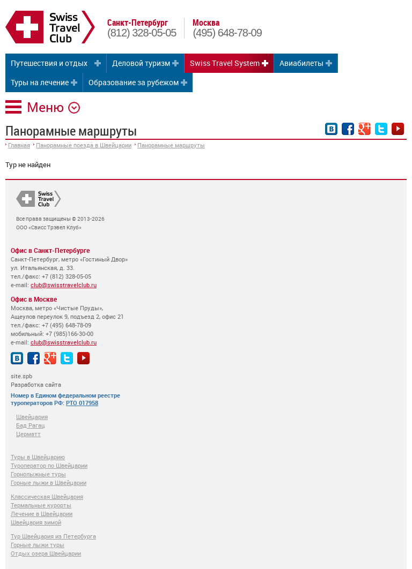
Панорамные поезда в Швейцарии (83, 145)
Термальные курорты (41, 505)
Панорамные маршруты (171, 145)
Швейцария (32, 417)
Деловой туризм (141, 63)
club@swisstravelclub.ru (64, 285)
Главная (19, 145)
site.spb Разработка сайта (36, 380)
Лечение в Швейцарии (41, 514)
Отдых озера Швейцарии (46, 553)
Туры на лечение (40, 82)
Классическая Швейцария (47, 496)
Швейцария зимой (36, 522)
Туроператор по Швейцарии (49, 465)
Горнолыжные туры (38, 474)
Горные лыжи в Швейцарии (48, 482)
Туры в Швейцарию (38, 457)
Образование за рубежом (134, 82)
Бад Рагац (30, 425)
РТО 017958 (82, 403)
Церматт (28, 434)
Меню (45, 107)
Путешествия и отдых (49, 63)
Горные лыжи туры (37, 545)
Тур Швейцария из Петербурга (53, 536)
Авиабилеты (301, 63)
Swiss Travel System (225, 63)
